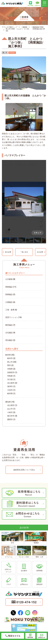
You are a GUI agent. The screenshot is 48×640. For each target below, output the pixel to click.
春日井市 (10, 416)
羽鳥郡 (10, 376)
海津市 (10, 386)
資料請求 (39, 581)
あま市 (10, 409)
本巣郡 (10, 369)
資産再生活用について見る (24, 470)
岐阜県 (8, 355)
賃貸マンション (11, 317)
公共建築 (9, 279)
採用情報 (39, 568)
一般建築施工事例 (37, 27)
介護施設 (9, 302)
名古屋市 (10, 383)
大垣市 (10, 390)
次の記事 (40, 252)
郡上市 (10, 362)
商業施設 (9, 287)
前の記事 (8, 252)
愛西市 (10, 419)
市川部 (10, 379)
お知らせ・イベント (8, 568)
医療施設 (9, 294)
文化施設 (9, 333)
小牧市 (10, 412)
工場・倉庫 (9, 310)
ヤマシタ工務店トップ (9, 27)
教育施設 (9, 325)
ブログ (8, 581)
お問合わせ (24, 581)
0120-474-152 (24, 602)
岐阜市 (10, 358)
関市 (9, 365)
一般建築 (24, 27)
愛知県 (8, 402)
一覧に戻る (24, 252)
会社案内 (24, 568)
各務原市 (10, 372)
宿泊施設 (9, 340)
